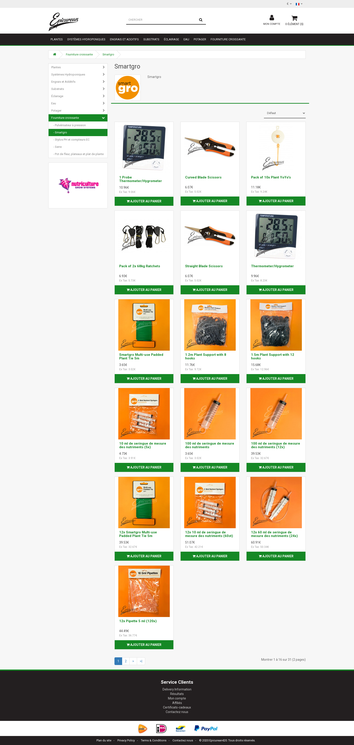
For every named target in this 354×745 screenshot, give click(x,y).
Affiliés (177, 703)
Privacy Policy (126, 740)
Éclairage (171, 39)
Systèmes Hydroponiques (86, 39)
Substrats (151, 39)
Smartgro (108, 54)
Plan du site (103, 740)
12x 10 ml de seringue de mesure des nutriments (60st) (209, 534)
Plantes (57, 39)
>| (141, 661)
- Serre (56, 147)
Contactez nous (177, 712)
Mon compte (177, 698)
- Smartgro (59, 132)
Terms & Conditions (153, 740)
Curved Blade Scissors (203, 177)
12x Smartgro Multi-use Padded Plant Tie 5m (138, 534)
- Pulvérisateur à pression (68, 125)
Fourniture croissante (228, 39)
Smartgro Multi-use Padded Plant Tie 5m (141, 357)
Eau (186, 39)
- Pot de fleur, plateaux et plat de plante (77, 154)
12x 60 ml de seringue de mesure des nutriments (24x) (274, 534)
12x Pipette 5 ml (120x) (138, 621)
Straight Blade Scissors (204, 266)
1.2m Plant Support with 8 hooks (205, 357)
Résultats (177, 694)
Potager (200, 39)
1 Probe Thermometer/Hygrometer (140, 179)
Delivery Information (177, 689)
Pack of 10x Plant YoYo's (271, 177)
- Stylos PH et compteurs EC (70, 139)
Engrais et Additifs (124, 39)
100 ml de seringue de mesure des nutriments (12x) (275, 445)
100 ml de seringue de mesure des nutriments (209, 445)
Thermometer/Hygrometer (272, 266)
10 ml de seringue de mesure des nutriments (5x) (142, 445)
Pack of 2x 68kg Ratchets (139, 266)
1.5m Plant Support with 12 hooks (272, 357)
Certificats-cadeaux (177, 707)
